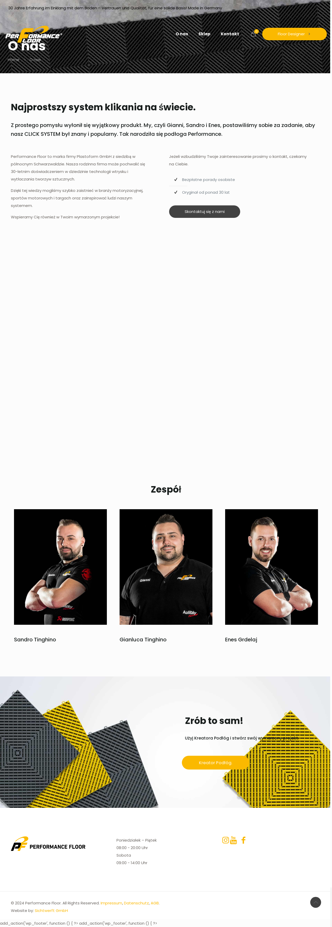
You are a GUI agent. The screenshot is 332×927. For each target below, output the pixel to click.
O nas (35, 59)
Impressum (111, 903)
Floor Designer (294, 34)
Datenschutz (136, 903)
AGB (155, 903)
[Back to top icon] (315, 902)
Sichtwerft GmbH (51, 910)
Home (13, 59)
